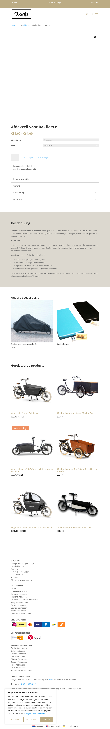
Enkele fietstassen (19, 591)
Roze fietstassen (18, 667)
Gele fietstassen (18, 651)
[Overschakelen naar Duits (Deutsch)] (70, 726)
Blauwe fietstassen (19, 659)
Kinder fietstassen (19, 597)
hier (50, 679)
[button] (95, 37)
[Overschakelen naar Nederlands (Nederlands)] (38, 726)
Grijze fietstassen (18, 653)
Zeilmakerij (16, 577)
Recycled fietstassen (19, 602)
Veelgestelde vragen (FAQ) (22, 563)
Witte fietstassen (18, 656)
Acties (13, 588)
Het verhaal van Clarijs (20, 572)
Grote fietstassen (18, 605)
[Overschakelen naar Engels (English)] (53, 726)
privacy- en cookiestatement (34, 713)
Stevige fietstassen (19, 608)
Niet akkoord (31, 719)
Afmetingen (16, 140)
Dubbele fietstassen (19, 594)
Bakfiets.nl (26, 25)
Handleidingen (17, 566)
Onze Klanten (17, 574)
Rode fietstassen (18, 665)
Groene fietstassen (19, 662)
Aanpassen (15, 719)
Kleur (13, 145)
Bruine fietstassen (19, 648)
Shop (19, 25)
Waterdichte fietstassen (21, 613)
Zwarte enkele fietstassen (22, 670)
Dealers (14, 569)
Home (13, 25)
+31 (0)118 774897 (28, 684)
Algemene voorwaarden (21, 580)
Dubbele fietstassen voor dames (25, 599)
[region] (30, 706)
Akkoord (46, 719)
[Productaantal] (15, 157)
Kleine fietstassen (18, 610)
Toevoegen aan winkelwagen (36, 157)
